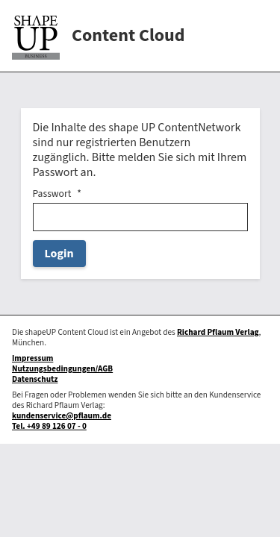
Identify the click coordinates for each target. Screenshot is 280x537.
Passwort (52, 194)
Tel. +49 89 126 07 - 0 (49, 426)
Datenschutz (34, 379)
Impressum (32, 358)
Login (59, 253)
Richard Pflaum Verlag (218, 332)
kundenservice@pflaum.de (61, 415)
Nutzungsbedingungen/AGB (62, 368)
